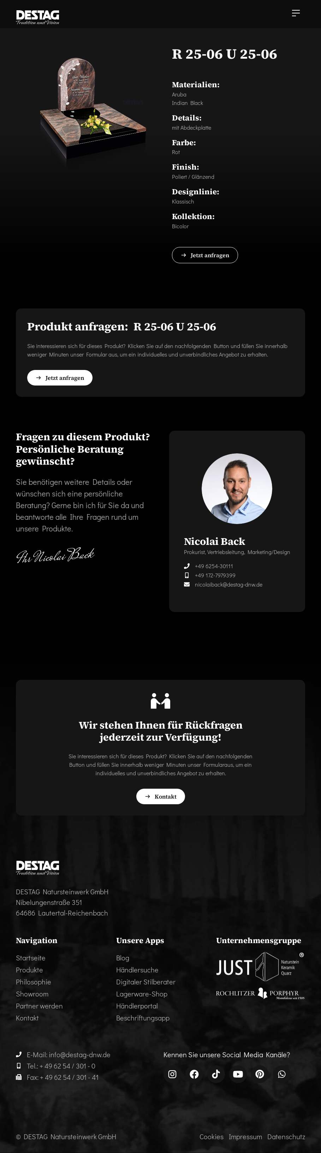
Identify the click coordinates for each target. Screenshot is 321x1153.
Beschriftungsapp (143, 1017)
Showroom (32, 993)
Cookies (212, 1136)
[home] (37, 17)
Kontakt (27, 1017)
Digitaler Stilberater (146, 981)
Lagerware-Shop (141, 993)
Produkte (29, 969)
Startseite (31, 957)
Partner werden (39, 1005)
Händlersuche (137, 969)
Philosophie (33, 981)
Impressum (245, 1136)
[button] (296, 14)
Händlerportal (137, 1005)
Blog (122, 957)
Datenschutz (286, 1136)
